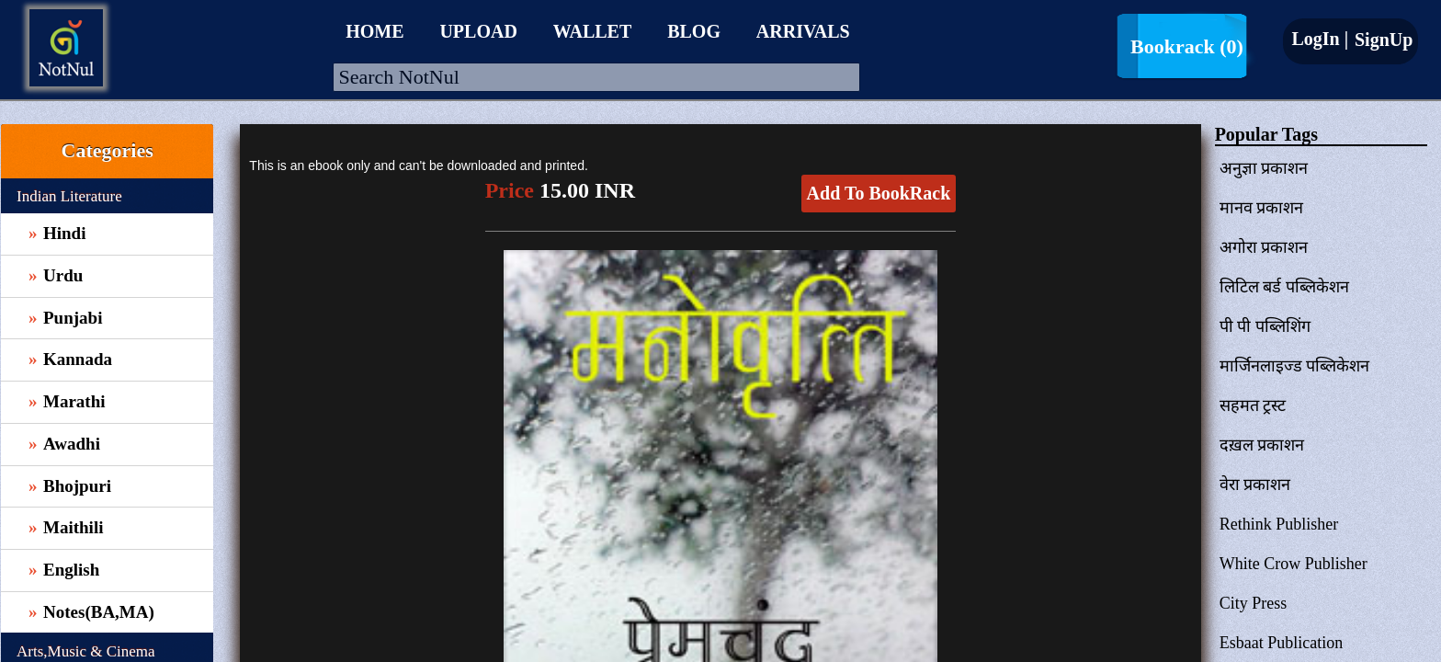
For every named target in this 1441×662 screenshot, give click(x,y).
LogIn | (1319, 39)
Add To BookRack (879, 193)
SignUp (1381, 39)
